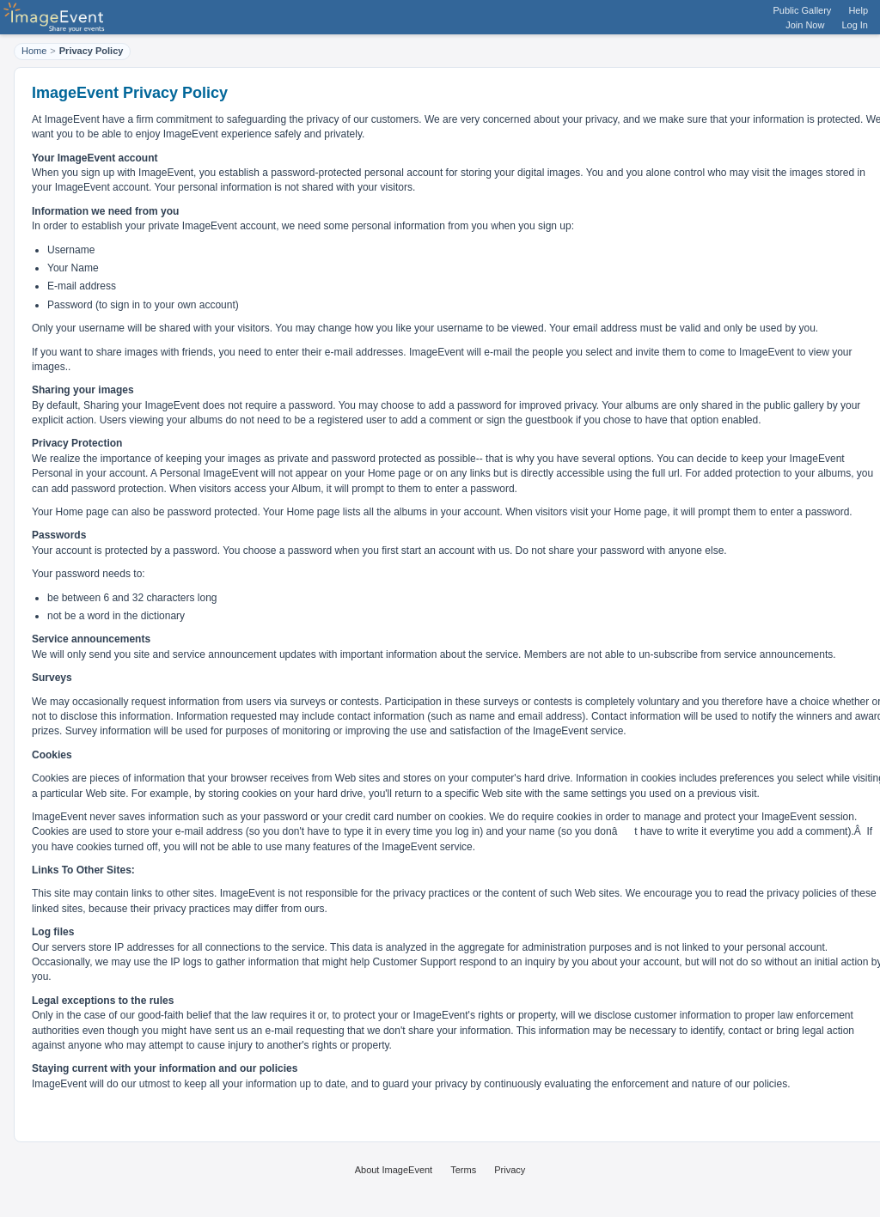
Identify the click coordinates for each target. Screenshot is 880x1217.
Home (33, 51)
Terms (463, 1170)
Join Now (804, 25)
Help (858, 10)
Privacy (509, 1170)
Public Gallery (802, 10)
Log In (854, 25)
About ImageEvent (394, 1170)
